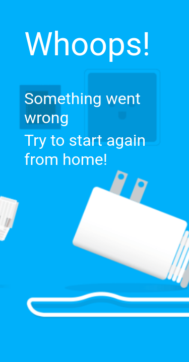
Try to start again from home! (85, 150)
